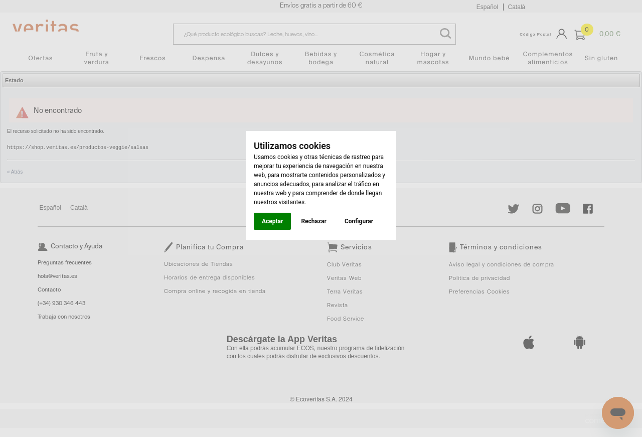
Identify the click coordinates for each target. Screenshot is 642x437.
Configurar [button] (359, 221)
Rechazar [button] (313, 221)
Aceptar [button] (272, 221)
